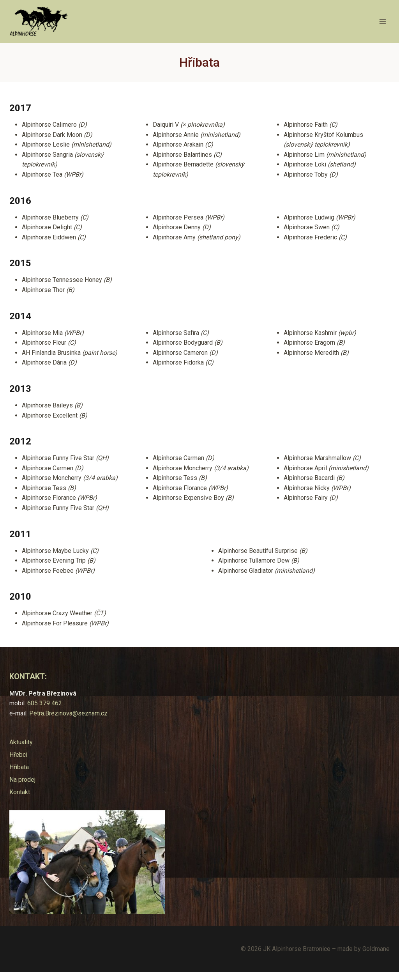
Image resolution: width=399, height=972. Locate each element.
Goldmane (376, 949)
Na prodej (22, 779)
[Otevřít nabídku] (382, 21)
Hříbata (19, 767)
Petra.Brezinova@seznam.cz (68, 713)
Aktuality (21, 742)
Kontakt (19, 792)
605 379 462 (44, 703)
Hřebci (18, 754)
